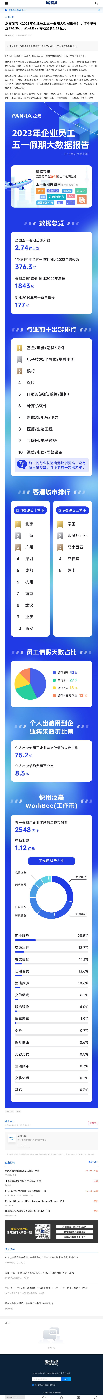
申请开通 (93, 1123)
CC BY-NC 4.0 (89, 1154)
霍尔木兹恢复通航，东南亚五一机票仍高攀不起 (29, 1303)
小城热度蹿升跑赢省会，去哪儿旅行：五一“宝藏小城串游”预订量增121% (42, 1257)
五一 (18, 1111)
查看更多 (93, 1162)
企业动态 (9, 17)
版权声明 (54, 1154)
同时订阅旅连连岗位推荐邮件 (44, 1385)
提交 (66, 1379)
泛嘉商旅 (9, 1111)
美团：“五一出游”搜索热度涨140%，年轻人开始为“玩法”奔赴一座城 (39, 1273)
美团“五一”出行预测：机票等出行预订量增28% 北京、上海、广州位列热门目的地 (46, 1288)
